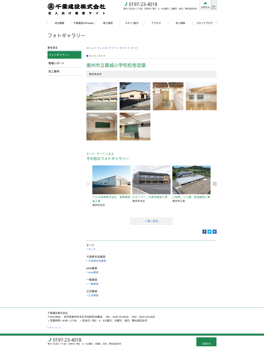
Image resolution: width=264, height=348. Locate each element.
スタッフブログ (204, 18)
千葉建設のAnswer (83, 18)
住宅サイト (211, 5)
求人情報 (180, 18)
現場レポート (56, 59)
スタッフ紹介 (132, 18)
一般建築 (93, 279)
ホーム (90, 43)
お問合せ (199, 7)
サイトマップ (55, 323)
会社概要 (59, 18)
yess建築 (93, 268)
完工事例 (53, 67)
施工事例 (108, 18)
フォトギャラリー (106, 43)
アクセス (156, 18)
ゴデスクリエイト (119, 332)
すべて (123, 43)
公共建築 (93, 291)
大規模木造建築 (97, 256)
